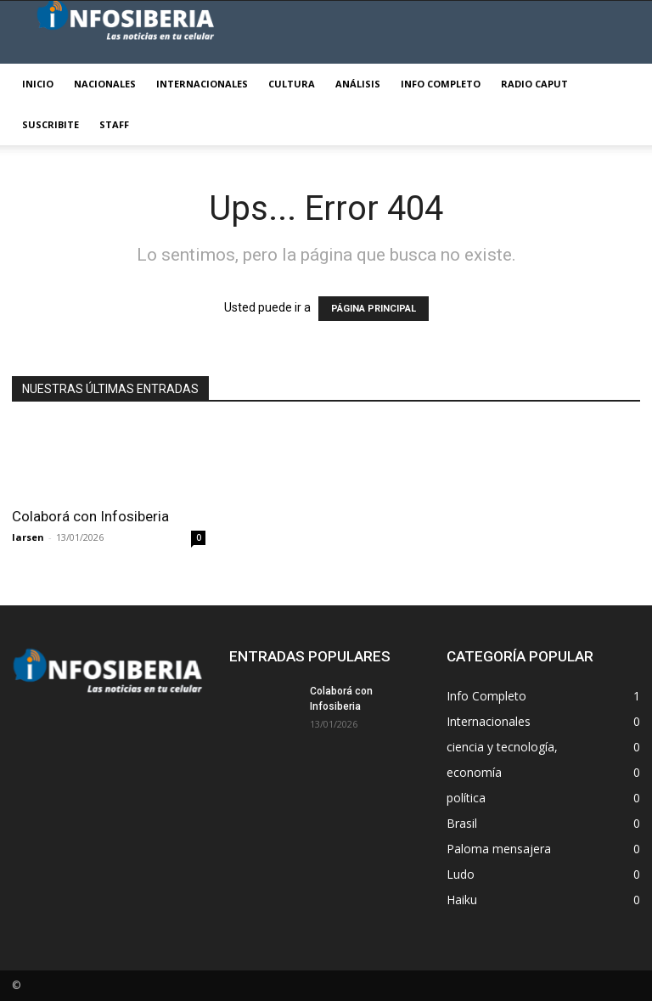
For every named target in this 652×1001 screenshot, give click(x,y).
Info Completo (441, 83)
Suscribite (50, 124)
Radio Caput (534, 83)
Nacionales (105, 83)
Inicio (37, 83)
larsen (28, 537)
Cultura (291, 83)
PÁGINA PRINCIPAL (373, 308)
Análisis (357, 83)
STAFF (114, 124)
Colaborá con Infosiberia (90, 516)
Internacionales (202, 83)
